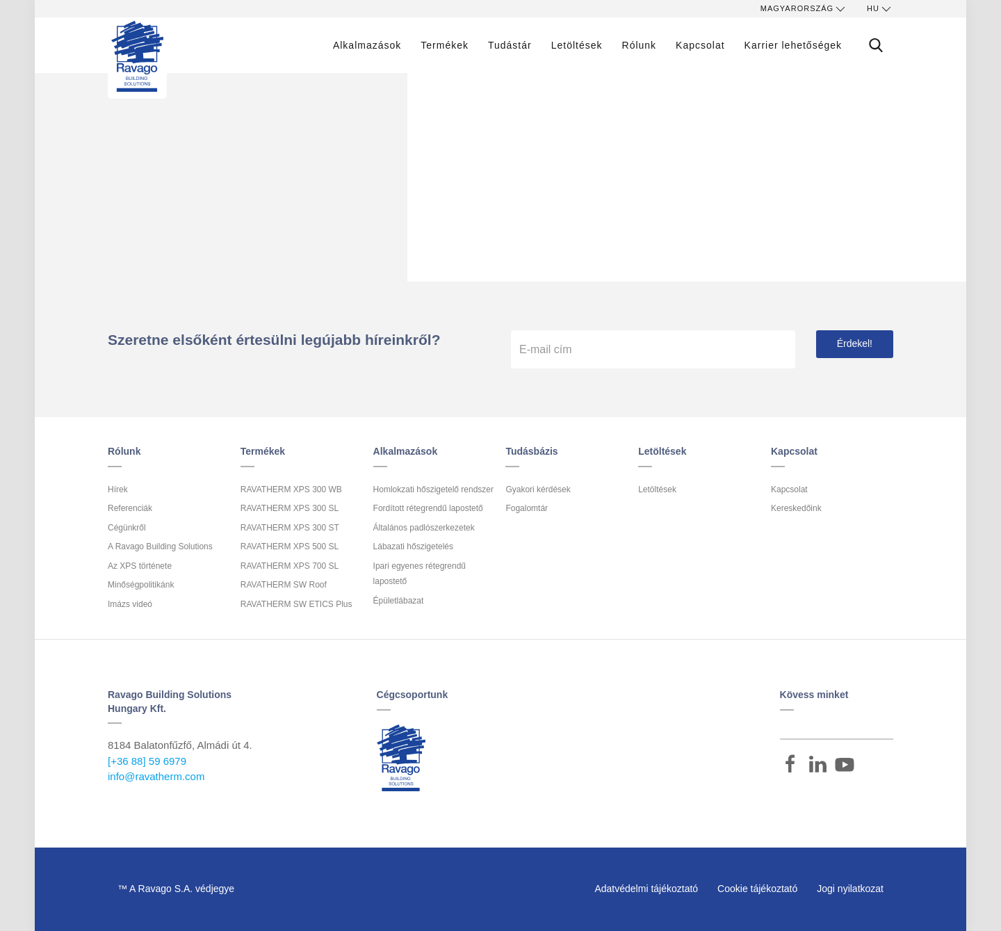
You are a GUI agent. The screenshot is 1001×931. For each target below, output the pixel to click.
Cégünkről (127, 528)
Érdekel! (854, 343)
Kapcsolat (700, 45)
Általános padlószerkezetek (424, 528)
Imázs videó (130, 604)
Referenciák (130, 508)
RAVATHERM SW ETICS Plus (296, 604)
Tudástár (510, 45)
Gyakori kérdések (537, 489)
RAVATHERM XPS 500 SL (290, 546)
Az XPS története (140, 566)
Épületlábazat (398, 601)
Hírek (118, 489)
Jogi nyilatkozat (850, 888)
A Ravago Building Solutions (160, 546)
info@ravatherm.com (156, 776)
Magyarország (803, 9)
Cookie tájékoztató (757, 888)
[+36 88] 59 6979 (147, 761)
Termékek (445, 45)
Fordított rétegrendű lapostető (428, 508)
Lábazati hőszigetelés (413, 546)
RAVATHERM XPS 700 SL (290, 566)
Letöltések (577, 45)
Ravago (401, 757)
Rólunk (639, 45)
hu (880, 9)
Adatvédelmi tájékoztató (646, 888)
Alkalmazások (367, 45)
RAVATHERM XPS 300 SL (290, 508)
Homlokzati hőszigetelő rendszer (433, 489)
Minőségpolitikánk (141, 585)
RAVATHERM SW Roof (284, 585)
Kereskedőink (796, 508)
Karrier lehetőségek (793, 45)
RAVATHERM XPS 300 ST (290, 528)
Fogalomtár (526, 508)
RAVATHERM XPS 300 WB (291, 489)
